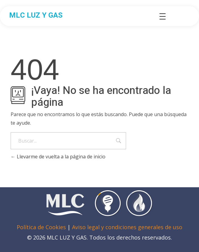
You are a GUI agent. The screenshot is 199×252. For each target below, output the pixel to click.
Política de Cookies (41, 227)
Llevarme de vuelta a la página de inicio (58, 156)
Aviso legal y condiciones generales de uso (127, 227)
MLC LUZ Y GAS (36, 15)
